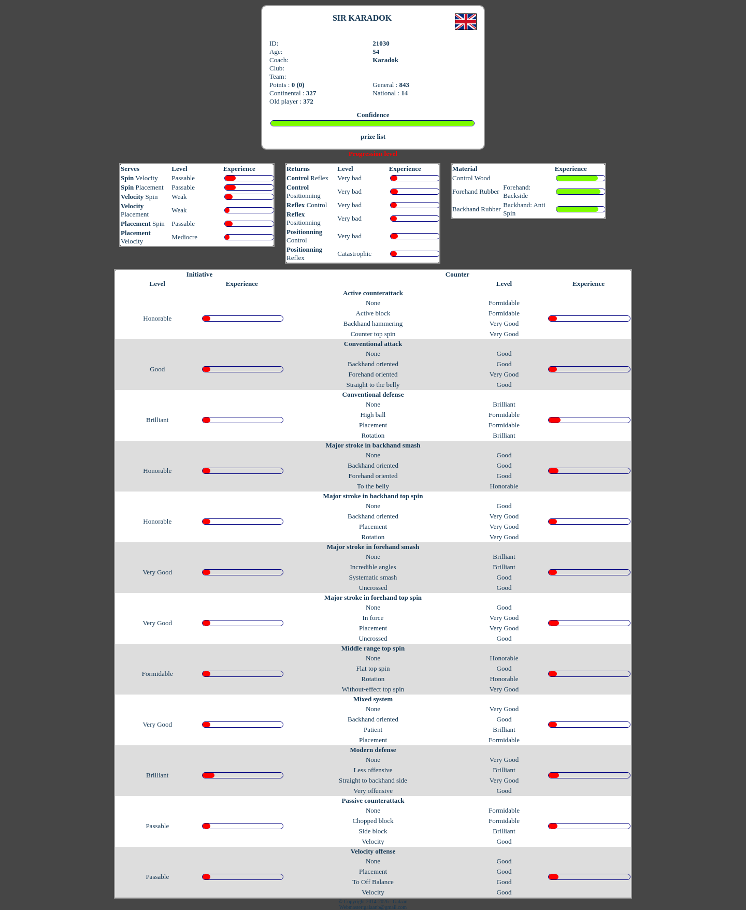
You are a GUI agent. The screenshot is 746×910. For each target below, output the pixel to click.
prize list (373, 136)
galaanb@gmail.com (385, 907)
